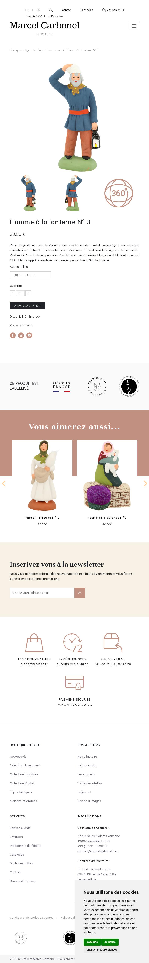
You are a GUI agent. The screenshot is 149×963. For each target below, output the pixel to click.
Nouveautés (18, 756)
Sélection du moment (25, 765)
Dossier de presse (22, 881)
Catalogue (17, 854)
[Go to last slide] (4, 483)
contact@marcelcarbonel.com (97, 851)
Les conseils (86, 774)
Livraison (16, 836)
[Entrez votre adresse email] (42, 593)
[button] (49, 10)
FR (26, 9)
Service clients (20, 828)
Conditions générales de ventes (31, 917)
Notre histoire (87, 756)
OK (80, 592)
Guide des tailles (22, 324)
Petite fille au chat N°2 (106, 517)
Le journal (84, 792)
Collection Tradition (24, 774)
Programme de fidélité (26, 845)
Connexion (86, 9)
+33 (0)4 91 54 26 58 (115, 664)
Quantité (16, 285)
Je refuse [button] (110, 941)
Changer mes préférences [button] (102, 949)
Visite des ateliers (90, 783)
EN (38, 9)
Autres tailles (19, 266)
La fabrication (87, 765)
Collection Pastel (22, 783)
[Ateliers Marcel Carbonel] (44, 25)
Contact (66, 9)
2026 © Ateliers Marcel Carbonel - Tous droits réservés (48, 959)
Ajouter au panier (27, 305)
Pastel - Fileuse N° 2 (42, 517)
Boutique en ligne (20, 50)
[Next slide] (145, 483)
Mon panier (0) (113, 10)
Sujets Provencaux (49, 50)
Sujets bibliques (21, 792)
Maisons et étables (23, 801)
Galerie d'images (89, 801)
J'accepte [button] (92, 941)
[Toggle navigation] (134, 26)
